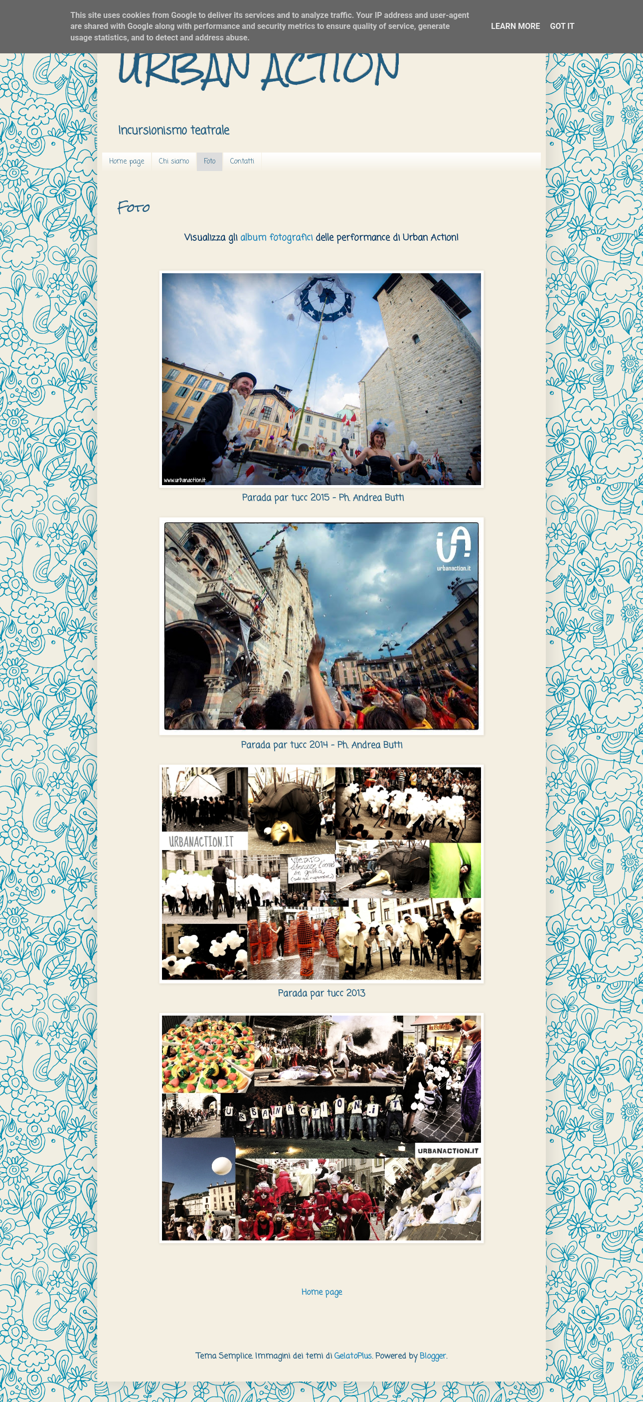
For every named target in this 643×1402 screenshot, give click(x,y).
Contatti (242, 162)
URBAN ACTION (259, 66)
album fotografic (275, 238)
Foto (209, 162)
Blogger (433, 1357)
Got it (562, 26)
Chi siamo (174, 162)
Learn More (515, 26)
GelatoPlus (353, 1357)
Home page (126, 162)
